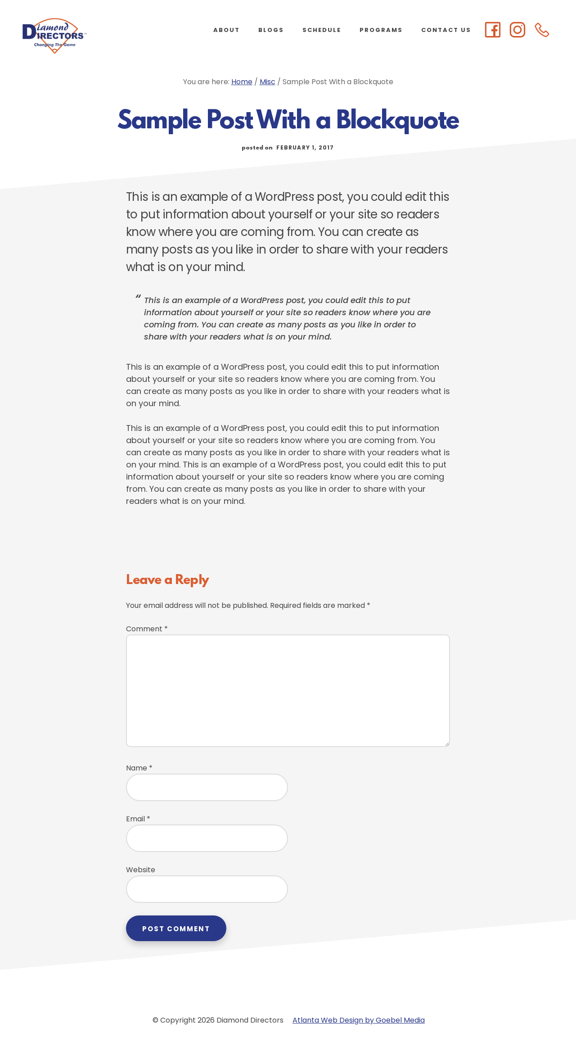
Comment (147, 629)
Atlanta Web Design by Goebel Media (358, 1020)
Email (138, 819)
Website (140, 870)
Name (139, 768)
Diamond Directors (90, 36)
